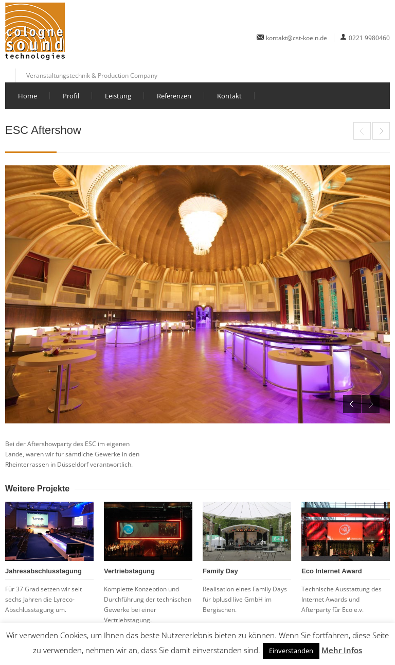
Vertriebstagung (129, 571)
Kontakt (229, 95)
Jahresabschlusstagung (43, 571)
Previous (352, 404)
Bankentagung (381, 131)
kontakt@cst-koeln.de (296, 37)
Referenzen (174, 95)
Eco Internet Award (362, 131)
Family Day (220, 571)
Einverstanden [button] (291, 650)
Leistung (118, 95)
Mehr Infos (341, 650)
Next (371, 404)
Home (27, 95)
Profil (71, 95)
